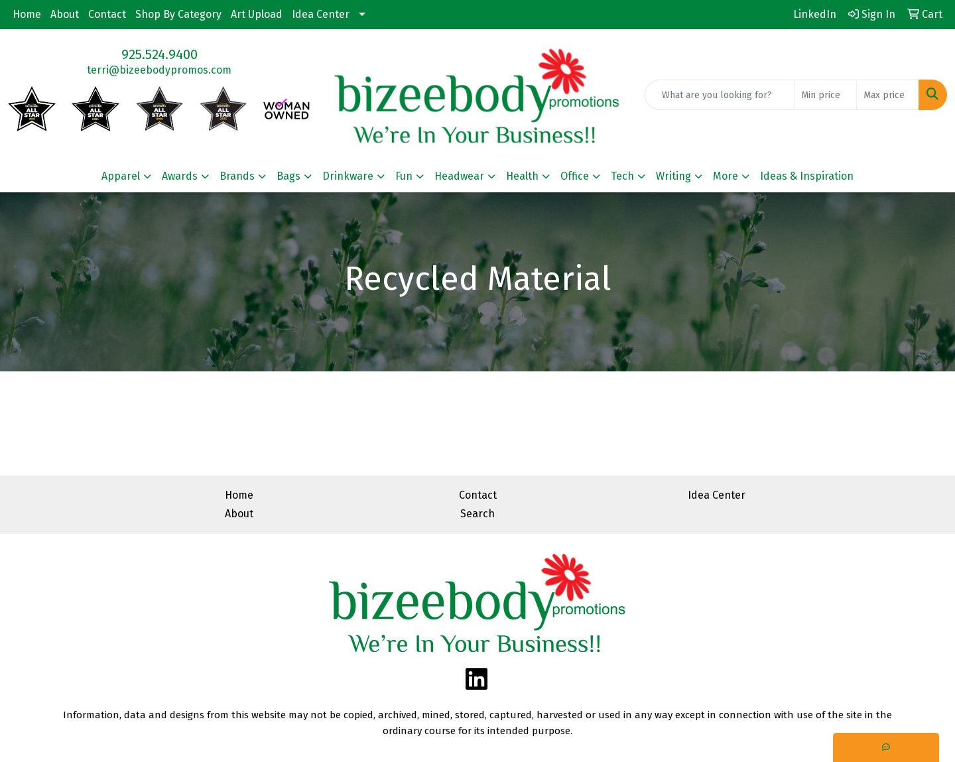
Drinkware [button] (347, 176)
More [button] (725, 176)
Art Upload (257, 14)
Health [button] (522, 176)
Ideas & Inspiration (807, 176)
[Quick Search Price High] (887, 95)
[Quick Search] (720, 95)
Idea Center (321, 14)
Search (477, 513)
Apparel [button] (120, 176)
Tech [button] (622, 176)
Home (27, 14)
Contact (107, 14)
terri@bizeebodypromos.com (159, 70)
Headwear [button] (459, 176)
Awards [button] (180, 176)
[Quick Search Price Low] (825, 95)
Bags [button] (288, 176)
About (64, 14)
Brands (237, 176)
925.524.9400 (159, 54)
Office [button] (574, 176)
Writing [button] (673, 176)
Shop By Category (178, 14)
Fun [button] (404, 176)
